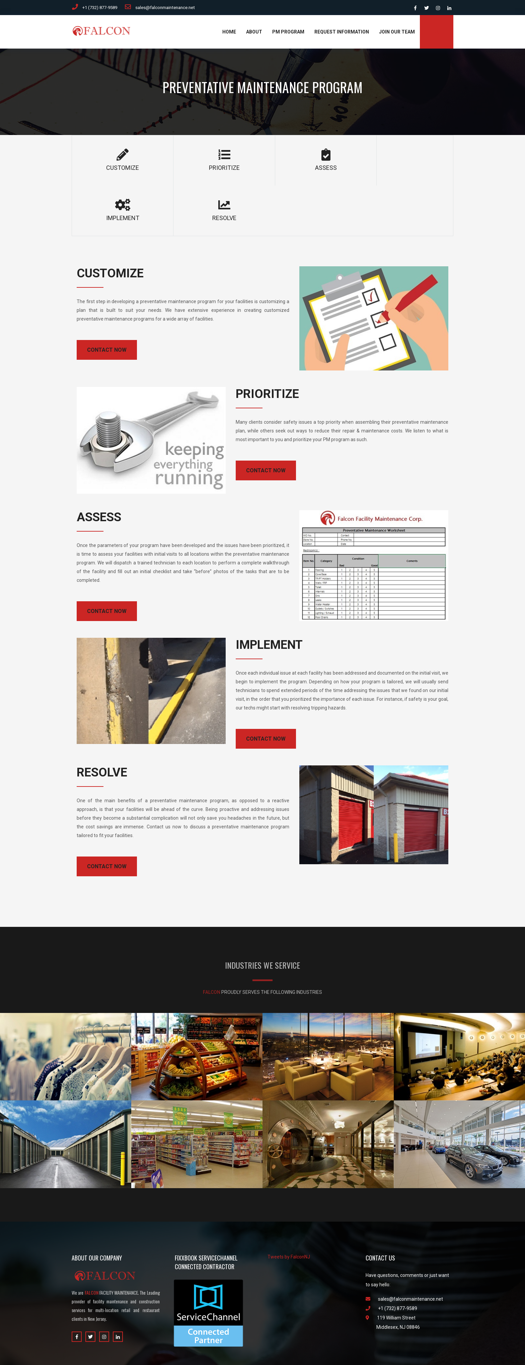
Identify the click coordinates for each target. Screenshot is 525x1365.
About (254, 33)
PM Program (288, 33)
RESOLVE (415, 161)
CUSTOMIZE (110, 161)
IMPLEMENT (339, 161)
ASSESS (262, 161)
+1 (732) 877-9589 (96, 8)
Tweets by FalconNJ (289, 1208)
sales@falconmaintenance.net (169, 8)
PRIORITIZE (186, 161)
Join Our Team (397, 33)
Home (229, 33)
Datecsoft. (284, 1348)
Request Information (341, 33)
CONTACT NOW (107, 301)
